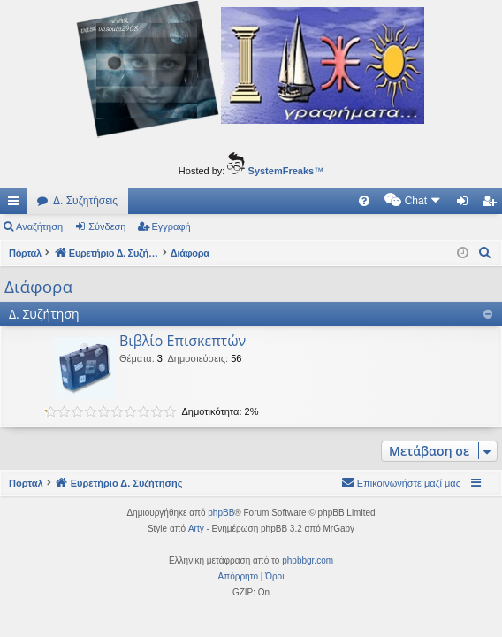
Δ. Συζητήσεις (85, 201)
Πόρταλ (26, 253)
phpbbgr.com (307, 560)
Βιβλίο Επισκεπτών (182, 340)
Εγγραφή (171, 226)
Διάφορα (38, 286)
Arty (196, 528)
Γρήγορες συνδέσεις (17, 204)
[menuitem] (214, 201)
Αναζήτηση (39, 226)
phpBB (221, 513)
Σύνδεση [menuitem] (466, 204)
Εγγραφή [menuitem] (492, 204)
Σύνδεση (107, 226)
